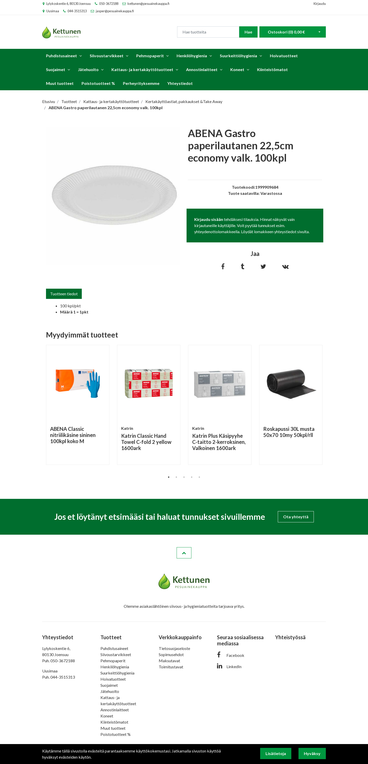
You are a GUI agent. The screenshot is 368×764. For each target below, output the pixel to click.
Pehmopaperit (150, 55)
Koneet (237, 69)
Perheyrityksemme (141, 83)
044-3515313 (77, 11)
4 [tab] (191, 477)
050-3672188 (108, 4)
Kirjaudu (320, 4)
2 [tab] (176, 477)
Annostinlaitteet (201, 69)
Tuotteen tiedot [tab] (64, 293)
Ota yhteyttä (295, 516)
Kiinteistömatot (272, 69)
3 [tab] (184, 477)
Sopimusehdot (171, 654)
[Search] (208, 32)
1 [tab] (168, 477)
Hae (248, 31)
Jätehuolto (88, 69)
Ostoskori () (286, 31)
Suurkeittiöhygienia (238, 55)
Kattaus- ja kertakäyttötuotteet (142, 69)
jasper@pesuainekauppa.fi (115, 11)
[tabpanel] (77, 405)
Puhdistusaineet (61, 55)
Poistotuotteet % (98, 83)
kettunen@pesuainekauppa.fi (148, 4)
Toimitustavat (171, 666)
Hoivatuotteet (284, 55)
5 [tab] (199, 477)
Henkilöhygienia (192, 55)
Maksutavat (169, 660)
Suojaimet (55, 69)
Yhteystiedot (180, 83)
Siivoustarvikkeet (106, 55)
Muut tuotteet (60, 83)
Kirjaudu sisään (208, 219)
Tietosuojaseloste (174, 648)
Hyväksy (312, 753)
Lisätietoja (276, 753)
